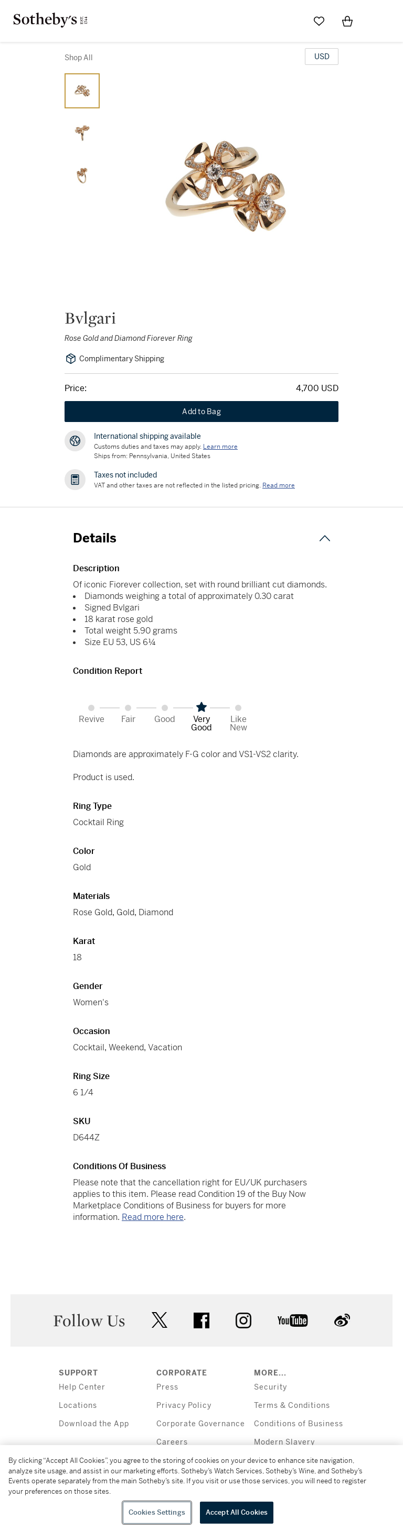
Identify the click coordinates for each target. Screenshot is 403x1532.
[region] (201, 1488)
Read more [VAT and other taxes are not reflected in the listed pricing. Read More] (278, 485)
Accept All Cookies (237, 1512)
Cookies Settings (157, 1512)
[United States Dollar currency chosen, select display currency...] (321, 56)
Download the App (94, 1423)
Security (270, 1387)
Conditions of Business (298, 1423)
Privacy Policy (183, 1405)
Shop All (79, 57)
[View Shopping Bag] (347, 20)
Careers (172, 1442)
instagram (243, 1320)
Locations (78, 1405)
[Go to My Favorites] (319, 20)
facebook (201, 1320)
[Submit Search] (290, 21)
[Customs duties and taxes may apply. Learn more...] (220, 446)
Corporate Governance (200, 1423)
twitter (159, 1320)
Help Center (82, 1387)
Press (167, 1387)
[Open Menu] (375, 21)
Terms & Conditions (292, 1405)
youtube (293, 1320)
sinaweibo (342, 1320)
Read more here (153, 1217)
